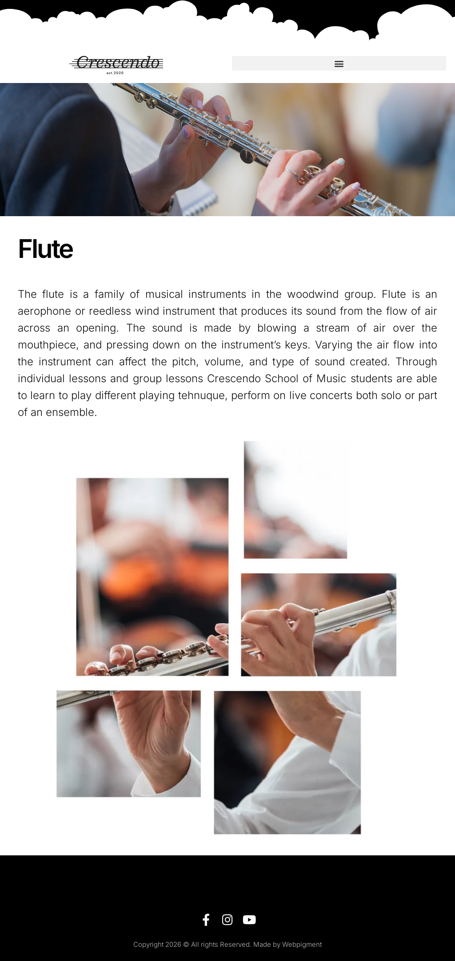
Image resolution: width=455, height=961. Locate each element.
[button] (339, 63)
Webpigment (302, 944)
